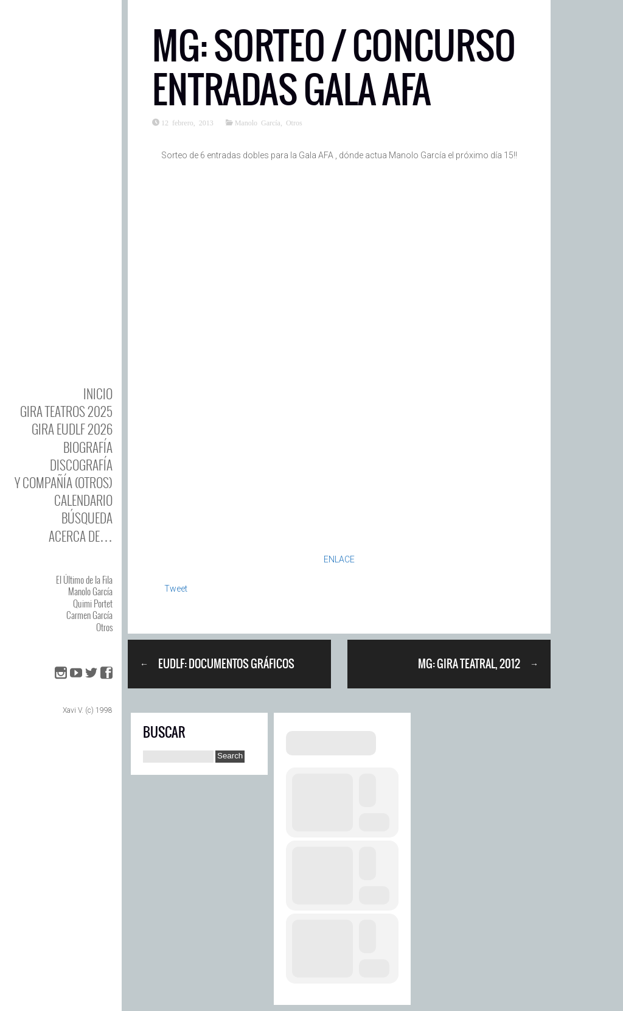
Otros (104, 627)
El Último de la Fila (84, 579)
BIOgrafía (88, 447)
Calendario (83, 500)
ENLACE (339, 559)
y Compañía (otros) (64, 482)
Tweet (175, 588)
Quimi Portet (93, 603)
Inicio (98, 393)
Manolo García (90, 591)
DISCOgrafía (81, 464)
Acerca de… (81, 535)
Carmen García (89, 614)
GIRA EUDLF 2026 (72, 428)
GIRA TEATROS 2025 (66, 411)
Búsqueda (87, 517)
